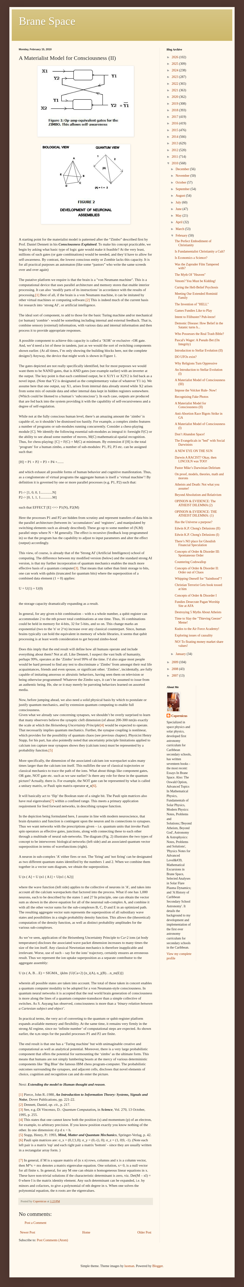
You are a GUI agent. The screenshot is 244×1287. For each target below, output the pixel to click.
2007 (175, 675)
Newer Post (27, 1232)
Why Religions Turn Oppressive (196, 363)
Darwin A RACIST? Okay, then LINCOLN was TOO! (196, 459)
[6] (94, 786)
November (182, 175)
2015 (175, 130)
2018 (175, 110)
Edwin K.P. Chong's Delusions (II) (197, 528)
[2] (88, 300)
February (181, 235)
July (178, 202)
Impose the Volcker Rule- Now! (196, 390)
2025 (175, 63)
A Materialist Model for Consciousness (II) (190, 405)
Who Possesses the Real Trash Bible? (199, 334)
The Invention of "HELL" (192, 304)
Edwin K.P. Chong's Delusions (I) (197, 534)
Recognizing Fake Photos (191, 396)
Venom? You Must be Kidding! (195, 281)
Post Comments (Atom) (52, 1240)
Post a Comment (35, 1223)
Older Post (144, 1232)
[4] (102, 725)
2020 (175, 97)
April (179, 222)
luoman (129, 1266)
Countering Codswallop (190, 562)
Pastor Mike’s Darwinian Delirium (197, 468)
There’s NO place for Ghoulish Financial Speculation (195, 543)
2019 (175, 103)
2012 (175, 150)
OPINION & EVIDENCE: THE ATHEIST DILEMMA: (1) (196, 513)
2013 (175, 143)
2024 (175, 70)
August (180, 195)
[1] (37, 295)
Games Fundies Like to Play (193, 310)
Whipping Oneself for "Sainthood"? (198, 578)
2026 (175, 57)
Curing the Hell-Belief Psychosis (196, 287)
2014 (175, 136)
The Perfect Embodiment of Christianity (193, 243)
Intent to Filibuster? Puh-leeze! (195, 317)
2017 (175, 117)
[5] (51, 750)
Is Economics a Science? (191, 258)
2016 (175, 123)
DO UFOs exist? (186, 357)
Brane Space (47, 21)
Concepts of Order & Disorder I (196, 595)
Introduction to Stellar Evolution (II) (199, 350)
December (182, 169)
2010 (175, 163)
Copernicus (179, 716)
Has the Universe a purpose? (193, 522)
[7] (52, 801)
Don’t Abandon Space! (190, 434)
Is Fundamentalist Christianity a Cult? (200, 251)
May (178, 215)
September (182, 189)
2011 (175, 156)
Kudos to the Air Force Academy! (197, 629)
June (178, 209)
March (180, 229)
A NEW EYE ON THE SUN (194, 451)
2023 (175, 77)
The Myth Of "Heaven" (190, 274)
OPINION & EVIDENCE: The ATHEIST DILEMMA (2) (195, 503)
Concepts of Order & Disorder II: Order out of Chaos (197, 570)
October (181, 182)
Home (86, 1232)
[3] (76, 568)
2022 (175, 83)
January (181, 654)
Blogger (157, 1266)
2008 (175, 669)
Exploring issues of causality (194, 635)
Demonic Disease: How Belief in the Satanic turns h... (199, 325)
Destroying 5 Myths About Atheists (198, 612)
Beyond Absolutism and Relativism (198, 495)
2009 (175, 662)
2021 (175, 90)
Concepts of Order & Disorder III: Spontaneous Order (197, 553)
